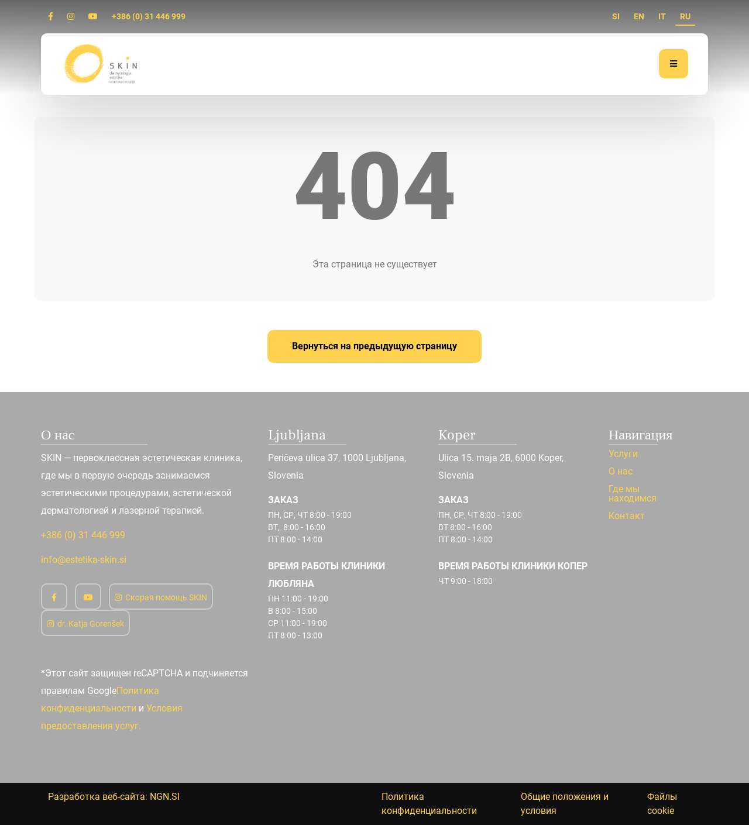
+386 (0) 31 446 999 (148, 16)
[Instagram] (70, 16)
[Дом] (102, 63)
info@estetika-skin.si (83, 559)
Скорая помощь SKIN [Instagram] (161, 597)
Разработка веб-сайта (96, 796)
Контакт (627, 516)
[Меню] (673, 63)
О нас (621, 471)
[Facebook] (50, 16)
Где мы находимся (633, 493)
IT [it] (662, 16)
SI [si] (616, 16)
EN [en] (639, 16)
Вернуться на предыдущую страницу (374, 346)
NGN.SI (165, 796)
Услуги (623, 454)
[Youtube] (93, 16)
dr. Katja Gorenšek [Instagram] (85, 623)
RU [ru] (685, 16)
